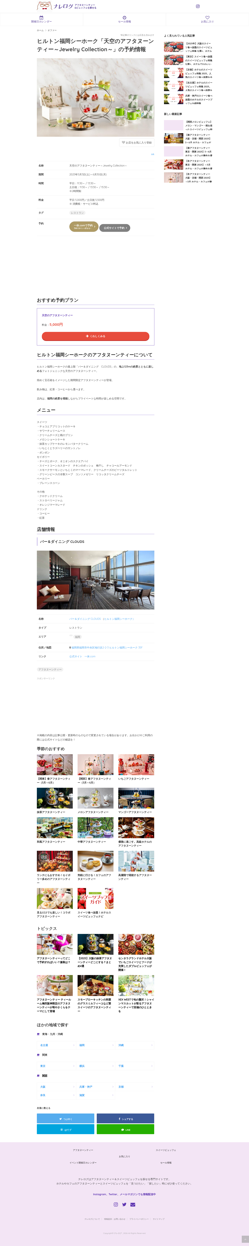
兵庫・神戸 (85, 1086)
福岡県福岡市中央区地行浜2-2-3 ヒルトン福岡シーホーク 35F (107, 647)
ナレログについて (92, 1219)
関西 (44, 1075)
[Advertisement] (95, 268)
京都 (121, 1086)
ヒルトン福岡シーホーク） (119, 618)
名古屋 (44, 1045)
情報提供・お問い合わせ (114, 1219)
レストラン (77, 212)
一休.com (90, 656)
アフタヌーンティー (50, 669)
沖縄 (121, 1045)
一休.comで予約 (83, 226)
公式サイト (75, 656)
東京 (42, 1066)
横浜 (82, 1066)
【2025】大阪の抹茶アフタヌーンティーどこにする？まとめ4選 (95, 962)
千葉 (121, 1066)
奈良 (42, 1095)
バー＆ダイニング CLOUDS (85, 618)
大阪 (42, 1086)
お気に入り (124, 1156)
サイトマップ (158, 1219)
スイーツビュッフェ (166, 1150)
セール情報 (125, 19)
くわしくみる (97, 336)
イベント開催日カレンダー (83, 1162)
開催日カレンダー (41, 19)
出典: (152, 154)
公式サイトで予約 (114, 228)
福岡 (77, 636)
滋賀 (82, 1095)
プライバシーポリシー (139, 1219)
